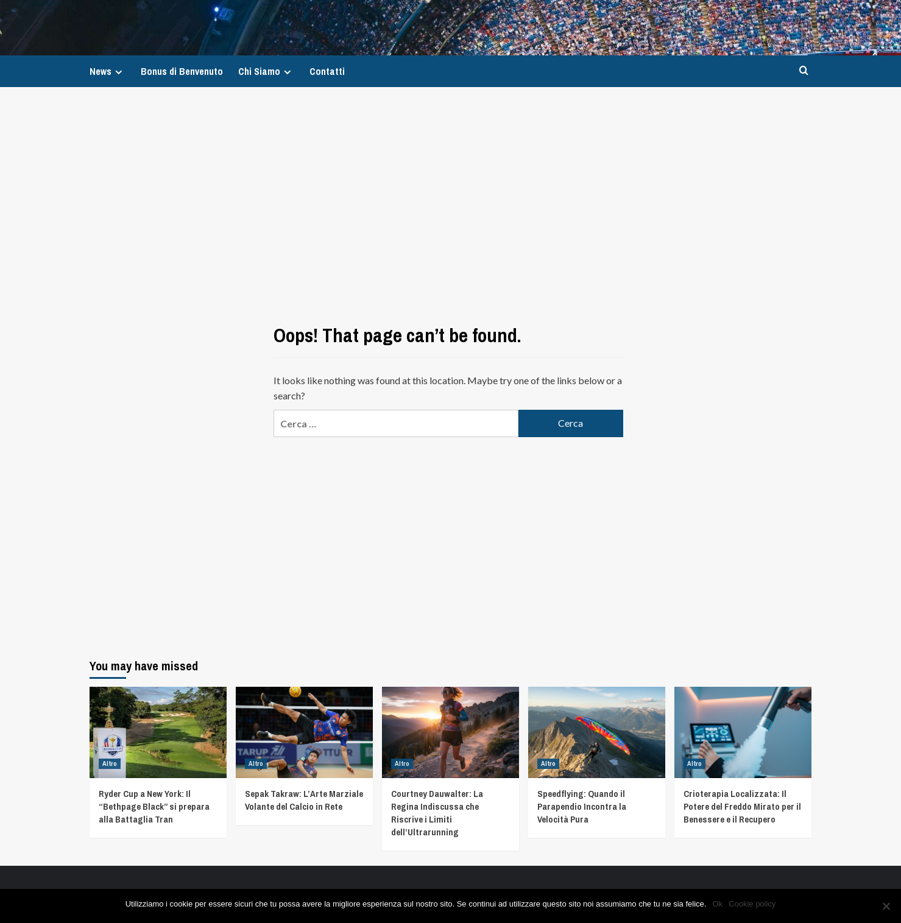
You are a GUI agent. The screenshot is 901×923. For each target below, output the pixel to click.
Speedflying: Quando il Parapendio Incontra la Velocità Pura (581, 806)
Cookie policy (752, 903)
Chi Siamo (266, 71)
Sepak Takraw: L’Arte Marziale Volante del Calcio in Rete (304, 800)
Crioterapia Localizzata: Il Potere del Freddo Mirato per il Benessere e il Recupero (742, 806)
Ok (717, 903)
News (107, 71)
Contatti (327, 71)
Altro (109, 763)
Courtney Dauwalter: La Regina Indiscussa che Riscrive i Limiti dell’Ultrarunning (437, 812)
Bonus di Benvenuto (182, 71)
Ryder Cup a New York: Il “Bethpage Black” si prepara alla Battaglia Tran (154, 806)
